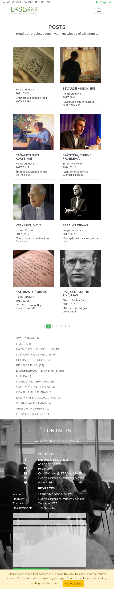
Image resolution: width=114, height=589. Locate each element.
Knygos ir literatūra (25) (35, 381)
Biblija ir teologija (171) (34, 360)
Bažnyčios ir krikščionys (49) (38, 349)
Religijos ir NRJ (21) (30, 365)
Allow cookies (73, 583)
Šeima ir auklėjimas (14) (34, 403)
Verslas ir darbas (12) (33, 408)
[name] (30, 515)
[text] (49, 546)
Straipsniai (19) (28, 338)
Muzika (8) (23, 376)
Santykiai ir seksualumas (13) (39, 397)
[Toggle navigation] (99, 10)
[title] (49, 522)
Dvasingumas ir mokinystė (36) (40, 370)
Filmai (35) (23, 343)
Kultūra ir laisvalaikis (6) (36, 354)
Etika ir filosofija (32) (32, 414)
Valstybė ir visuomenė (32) (36, 387)
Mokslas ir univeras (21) (35, 392)
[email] (67, 515)
